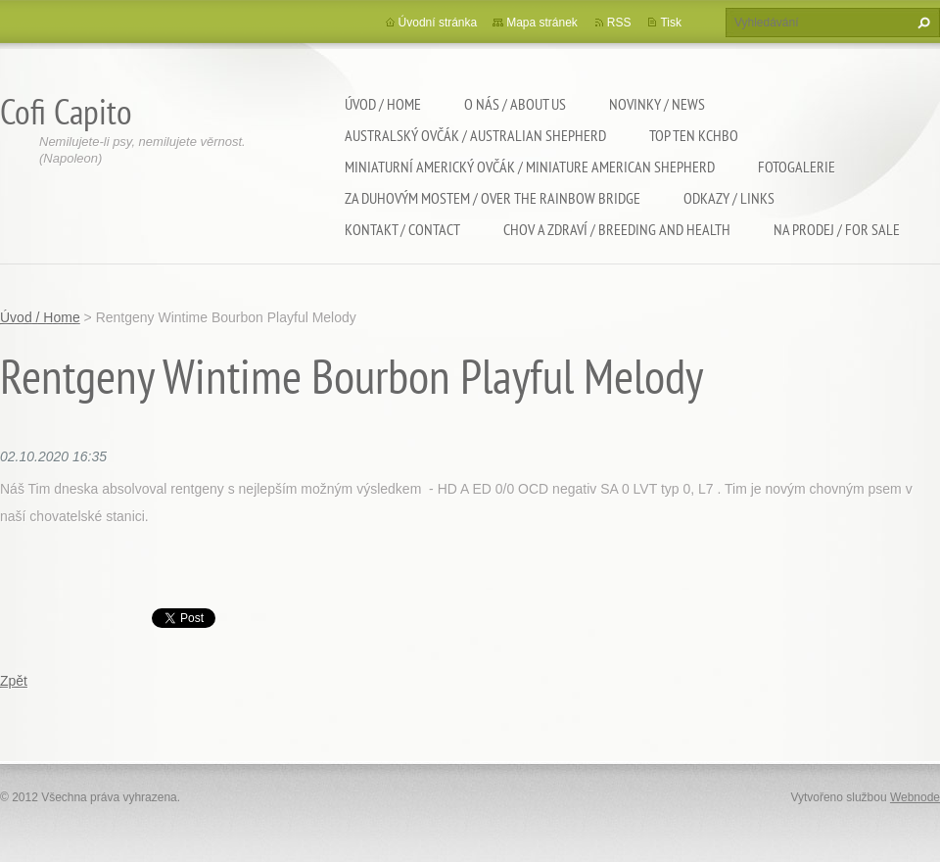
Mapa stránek (542, 22)
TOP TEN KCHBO (693, 135)
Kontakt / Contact (402, 229)
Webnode (915, 797)
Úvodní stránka (438, 22)
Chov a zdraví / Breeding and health (616, 229)
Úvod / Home (383, 104)
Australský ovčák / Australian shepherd (475, 135)
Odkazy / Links (729, 198)
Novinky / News (657, 104)
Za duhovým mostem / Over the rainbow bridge (492, 198)
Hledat (921, 22)
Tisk (671, 22)
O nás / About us (515, 104)
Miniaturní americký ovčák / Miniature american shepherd (530, 166)
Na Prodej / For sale (837, 229)
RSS (619, 22)
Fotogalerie (796, 166)
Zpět (13, 681)
